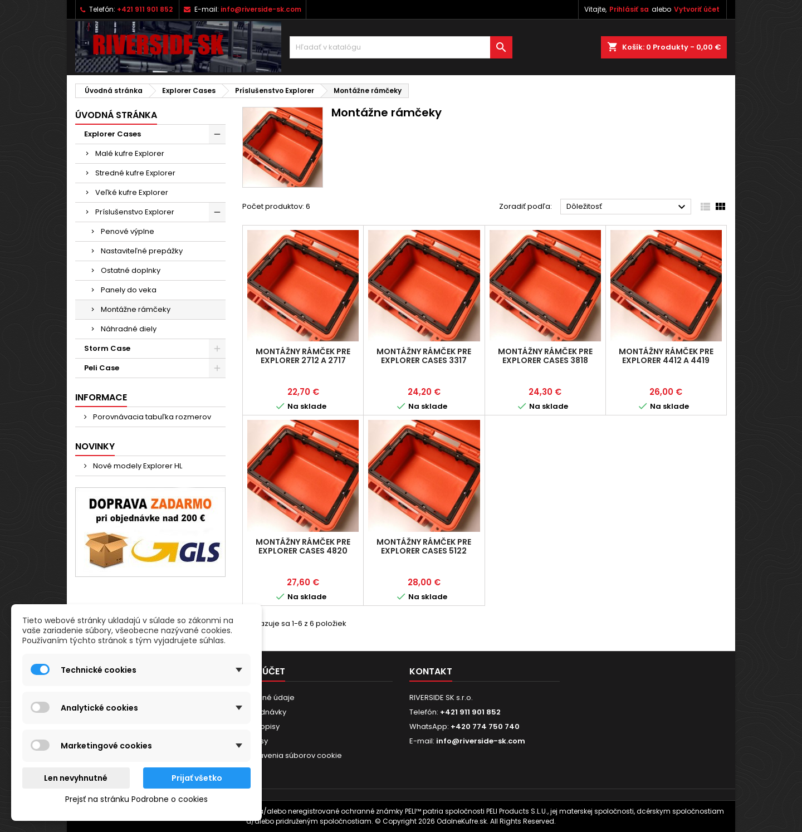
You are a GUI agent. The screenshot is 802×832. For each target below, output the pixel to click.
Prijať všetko (197, 778)
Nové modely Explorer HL (136, 466)
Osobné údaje (268, 697)
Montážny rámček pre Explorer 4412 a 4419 (666, 356)
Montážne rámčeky (135, 309)
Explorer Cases (112, 134)
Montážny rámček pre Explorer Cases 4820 (303, 546)
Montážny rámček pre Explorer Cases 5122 (423, 546)
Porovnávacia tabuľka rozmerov (151, 417)
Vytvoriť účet (697, 9)
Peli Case (101, 368)
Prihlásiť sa (629, 9)
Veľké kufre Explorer (131, 192)
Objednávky (264, 712)
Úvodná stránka (116, 115)
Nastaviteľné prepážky (142, 251)
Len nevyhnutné (75, 778)
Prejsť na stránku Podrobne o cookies (136, 799)
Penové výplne (127, 231)
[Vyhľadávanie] (401, 47)
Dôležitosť (627, 207)
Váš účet (263, 671)
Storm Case (107, 348)
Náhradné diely (129, 329)
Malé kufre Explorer (129, 153)
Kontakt (430, 671)
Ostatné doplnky (130, 270)
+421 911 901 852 (145, 9)
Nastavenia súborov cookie (292, 755)
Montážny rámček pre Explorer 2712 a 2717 (303, 356)
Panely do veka (129, 290)
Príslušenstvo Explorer (134, 212)
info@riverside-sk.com (261, 9)
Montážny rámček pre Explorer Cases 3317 (423, 356)
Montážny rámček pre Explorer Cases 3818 (545, 356)
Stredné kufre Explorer (135, 173)
